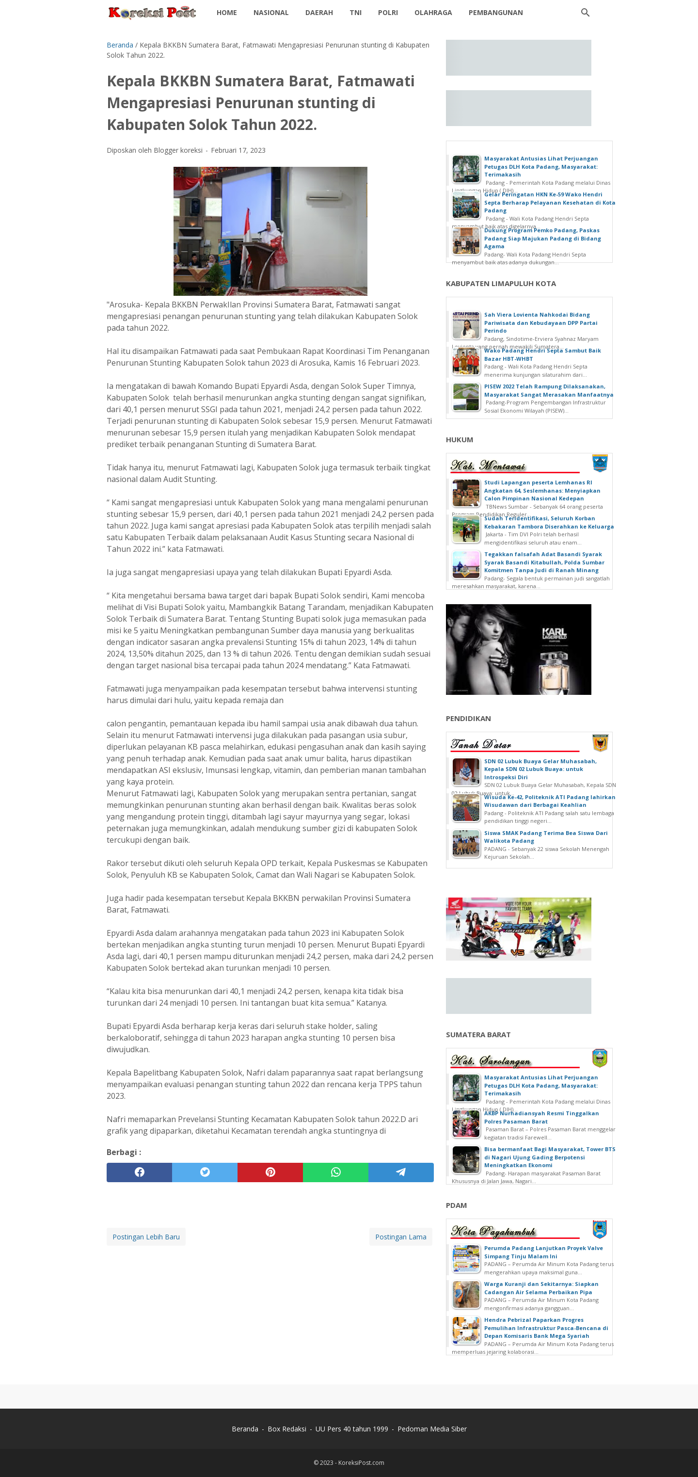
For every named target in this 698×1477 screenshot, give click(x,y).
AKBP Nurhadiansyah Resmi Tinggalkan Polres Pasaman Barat (541, 1117)
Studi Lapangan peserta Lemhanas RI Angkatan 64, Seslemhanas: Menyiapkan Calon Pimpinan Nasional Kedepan (542, 490)
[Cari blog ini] (585, 12)
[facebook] (139, 1172)
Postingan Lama (401, 1236)
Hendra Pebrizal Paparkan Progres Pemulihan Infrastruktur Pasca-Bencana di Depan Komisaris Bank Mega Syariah (546, 1327)
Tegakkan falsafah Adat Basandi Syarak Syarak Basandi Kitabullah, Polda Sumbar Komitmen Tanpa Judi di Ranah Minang (544, 562)
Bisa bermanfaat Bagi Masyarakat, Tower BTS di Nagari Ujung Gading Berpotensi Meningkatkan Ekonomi (550, 1157)
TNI (355, 12)
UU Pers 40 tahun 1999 (352, 1428)
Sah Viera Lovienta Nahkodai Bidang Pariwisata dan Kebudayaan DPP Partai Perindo (541, 322)
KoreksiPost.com (361, 1463)
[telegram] (401, 1172)
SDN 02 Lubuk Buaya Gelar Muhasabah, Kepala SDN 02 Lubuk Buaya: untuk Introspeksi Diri (540, 769)
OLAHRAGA (433, 12)
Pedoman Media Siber (432, 1428)
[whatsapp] (335, 1172)
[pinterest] (270, 1172)
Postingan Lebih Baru (146, 1236)
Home (227, 12)
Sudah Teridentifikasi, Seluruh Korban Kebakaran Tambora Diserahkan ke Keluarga (549, 522)
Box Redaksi (287, 1428)
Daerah (319, 12)
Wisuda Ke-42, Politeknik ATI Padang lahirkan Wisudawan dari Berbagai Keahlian (550, 801)
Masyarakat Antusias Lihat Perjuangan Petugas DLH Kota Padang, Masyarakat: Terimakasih (541, 166)
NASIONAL (271, 12)
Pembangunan (496, 12)
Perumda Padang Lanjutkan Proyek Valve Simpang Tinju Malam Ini (543, 1252)
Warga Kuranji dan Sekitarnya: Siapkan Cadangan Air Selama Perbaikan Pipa (541, 1288)
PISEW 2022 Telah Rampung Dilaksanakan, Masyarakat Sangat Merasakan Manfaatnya (549, 390)
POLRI (388, 12)
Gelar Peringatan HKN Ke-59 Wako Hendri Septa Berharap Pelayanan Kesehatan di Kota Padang (550, 202)
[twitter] (205, 1172)
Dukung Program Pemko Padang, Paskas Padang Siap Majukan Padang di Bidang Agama (542, 238)
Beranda (245, 1428)
